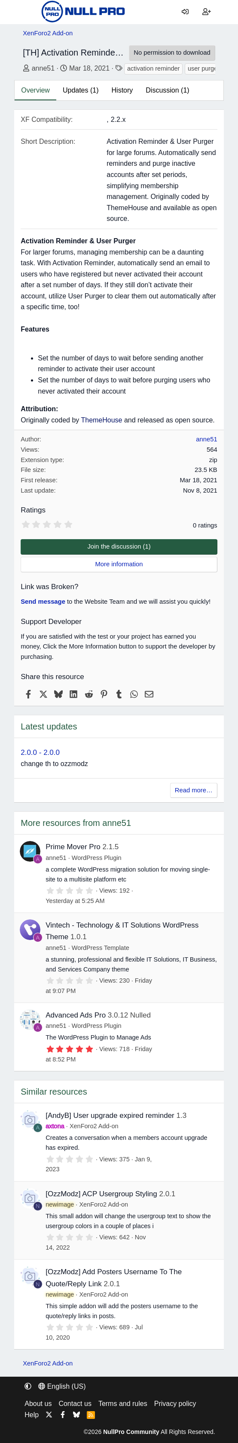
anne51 (43, 68)
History (122, 90)
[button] (28, 1386)
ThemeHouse (101, 420)
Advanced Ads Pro (76, 1015)
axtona (55, 1126)
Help (31, 1414)
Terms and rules (122, 1403)
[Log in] (185, 12)
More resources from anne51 (76, 823)
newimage (60, 1204)
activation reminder (153, 68)
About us (38, 1403)
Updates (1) (81, 90)
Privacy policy (175, 1403)
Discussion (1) (167, 90)
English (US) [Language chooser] (61, 1386)
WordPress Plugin (97, 857)
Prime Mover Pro (73, 847)
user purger (204, 68)
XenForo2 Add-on (94, 1126)
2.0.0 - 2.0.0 (40, 752)
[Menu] (29, 12)
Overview (35, 90)
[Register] (207, 12)
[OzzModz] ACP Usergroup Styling (101, 1194)
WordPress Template (100, 947)
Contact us (74, 1403)
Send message (43, 601)
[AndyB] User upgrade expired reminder (110, 1115)
